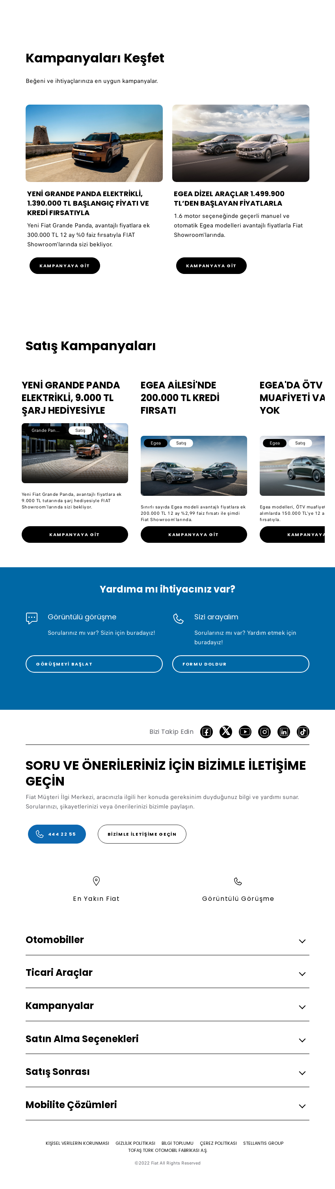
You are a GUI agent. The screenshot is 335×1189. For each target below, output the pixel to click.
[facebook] (206, 732)
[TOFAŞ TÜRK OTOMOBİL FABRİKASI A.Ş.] (167, 1150)
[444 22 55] (57, 834)
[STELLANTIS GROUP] (263, 1143)
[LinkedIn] (283, 732)
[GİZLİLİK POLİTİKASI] (135, 1143)
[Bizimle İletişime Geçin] (142, 834)
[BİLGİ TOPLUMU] (178, 1143)
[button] (165, 940)
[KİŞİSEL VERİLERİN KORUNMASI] (77, 1143)
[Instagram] (264, 732)
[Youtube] (245, 732)
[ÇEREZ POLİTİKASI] (218, 1143)
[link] (75, 534)
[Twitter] (226, 732)
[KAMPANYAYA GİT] (65, 265)
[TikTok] (303, 732)
